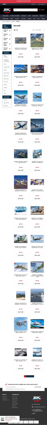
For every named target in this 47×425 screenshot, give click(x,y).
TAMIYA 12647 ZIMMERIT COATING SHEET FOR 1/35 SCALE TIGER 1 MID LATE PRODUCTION (11, 419)
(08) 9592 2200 (37, 404)
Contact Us (6, 105)
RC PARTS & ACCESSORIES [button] (14, 15)
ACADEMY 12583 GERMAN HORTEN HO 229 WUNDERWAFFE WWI (37, 275)
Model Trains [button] (5, 18)
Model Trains (6, 78)
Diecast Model (6, 72)
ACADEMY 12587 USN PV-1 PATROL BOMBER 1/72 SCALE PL (37, 304)
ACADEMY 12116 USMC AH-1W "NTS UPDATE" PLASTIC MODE (21, 49)
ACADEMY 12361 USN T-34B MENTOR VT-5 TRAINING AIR (37, 162)
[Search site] (36, 10)
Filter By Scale (7, 30)
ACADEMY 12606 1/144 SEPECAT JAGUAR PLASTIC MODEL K (37, 332)
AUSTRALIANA (6, 67)
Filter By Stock (7, 39)
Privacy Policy (14, 398)
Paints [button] (11, 18)
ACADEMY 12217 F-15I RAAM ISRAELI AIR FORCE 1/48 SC (37, 49)
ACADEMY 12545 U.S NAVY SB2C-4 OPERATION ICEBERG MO (20, 219)
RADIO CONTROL (6, 56)
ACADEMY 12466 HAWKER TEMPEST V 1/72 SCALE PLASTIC (37, 190)
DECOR (5, 70)
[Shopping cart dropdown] (42, 10)
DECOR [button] (29, 15)
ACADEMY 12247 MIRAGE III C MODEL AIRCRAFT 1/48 (37, 77)
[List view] (17, 30)
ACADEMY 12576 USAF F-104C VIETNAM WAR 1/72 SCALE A (37, 247)
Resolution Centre (5, 399)
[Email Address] (19, 387)
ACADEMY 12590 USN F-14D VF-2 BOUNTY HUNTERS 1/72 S (20, 332)
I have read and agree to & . (15, 389)
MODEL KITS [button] (42, 15)
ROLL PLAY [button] (17, 18)
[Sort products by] (40, 30)
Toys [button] (34, 18)
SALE (38, 18)
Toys (5, 90)
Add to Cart (20, 56)
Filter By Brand (7, 48)
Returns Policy (6, 102)
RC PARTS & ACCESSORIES (6, 60)
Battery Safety (15, 404)
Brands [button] (43, 18)
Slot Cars (5, 84)
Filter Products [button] (6, 26)
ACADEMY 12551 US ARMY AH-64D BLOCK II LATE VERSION (37, 219)
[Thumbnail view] (14, 30)
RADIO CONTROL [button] (6, 15)
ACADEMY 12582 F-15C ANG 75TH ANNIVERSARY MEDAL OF (20, 275)
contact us (33, 4)
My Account (4, 396)
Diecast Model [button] (35, 15)
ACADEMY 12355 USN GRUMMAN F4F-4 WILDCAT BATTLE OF (37, 134)
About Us (5, 99)
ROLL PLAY (6, 81)
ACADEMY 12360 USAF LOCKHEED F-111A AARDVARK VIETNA (20, 162)
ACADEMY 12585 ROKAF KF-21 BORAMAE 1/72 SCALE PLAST (21, 304)
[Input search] (24, 10)
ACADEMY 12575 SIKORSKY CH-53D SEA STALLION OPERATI (21, 247)
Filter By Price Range (7, 44)
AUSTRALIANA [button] (23, 15)
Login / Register (41, 4)
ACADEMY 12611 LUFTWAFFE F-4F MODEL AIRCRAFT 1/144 (20, 360)
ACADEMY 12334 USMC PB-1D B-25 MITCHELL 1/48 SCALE (37, 105)
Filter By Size (7, 35)
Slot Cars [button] (23, 18)
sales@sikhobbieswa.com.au (40, 406)
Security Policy (15, 402)
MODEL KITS (6, 75)
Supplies (5, 87)
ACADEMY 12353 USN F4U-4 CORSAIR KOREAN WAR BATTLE (21, 134)
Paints (5, 64)
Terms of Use (14, 396)
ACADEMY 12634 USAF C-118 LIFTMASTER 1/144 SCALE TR (37, 360)
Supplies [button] (29, 18)
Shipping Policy (15, 407)
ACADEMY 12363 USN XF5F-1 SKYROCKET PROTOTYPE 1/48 (21, 190)
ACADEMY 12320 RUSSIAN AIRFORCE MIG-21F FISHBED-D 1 (21, 105)
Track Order (4, 398)
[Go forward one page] (33, 376)
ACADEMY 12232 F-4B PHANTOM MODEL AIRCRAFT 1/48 (20, 77)
